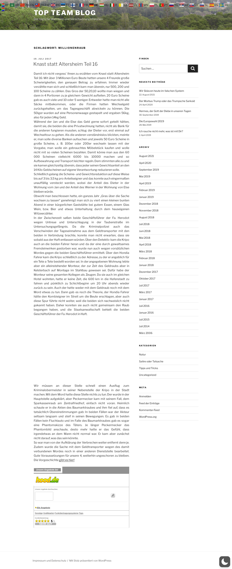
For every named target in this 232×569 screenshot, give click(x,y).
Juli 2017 (144, 285)
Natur (142, 354)
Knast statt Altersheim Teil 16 (65, 64)
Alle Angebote (43, 508)
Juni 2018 (144, 231)
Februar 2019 (147, 190)
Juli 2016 (144, 305)
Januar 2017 (146, 299)
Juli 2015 (144, 319)
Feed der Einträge (149, 403)
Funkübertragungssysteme (66, 513)
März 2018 (145, 251)
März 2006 (145, 332)
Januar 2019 (146, 196)
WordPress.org (148, 416)
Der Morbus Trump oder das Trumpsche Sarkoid (167, 101)
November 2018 (148, 210)
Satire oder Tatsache (151, 361)
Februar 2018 (147, 258)
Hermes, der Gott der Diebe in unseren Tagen (165, 111)
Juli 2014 (144, 326)
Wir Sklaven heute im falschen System (161, 90)
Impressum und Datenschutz (49, 560)
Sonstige (39, 513)
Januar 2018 (146, 265)
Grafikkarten (48, 513)
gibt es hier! (67, 460)
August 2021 (146, 155)
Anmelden (145, 396)
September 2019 (149, 169)
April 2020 (145, 162)
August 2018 (146, 217)
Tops (81, 513)
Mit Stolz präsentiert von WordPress (90, 560)
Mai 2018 (144, 237)
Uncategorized (147, 374)
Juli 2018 (144, 224)
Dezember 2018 (148, 203)
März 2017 (145, 292)
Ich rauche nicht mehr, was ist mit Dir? (161, 131)
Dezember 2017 (148, 271)
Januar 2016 (146, 312)
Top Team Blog (65, 13)
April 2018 (145, 244)
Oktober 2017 (147, 278)
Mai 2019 (144, 176)
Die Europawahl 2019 (151, 121)
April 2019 (145, 183)
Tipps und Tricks (148, 368)
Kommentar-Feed (149, 410)
